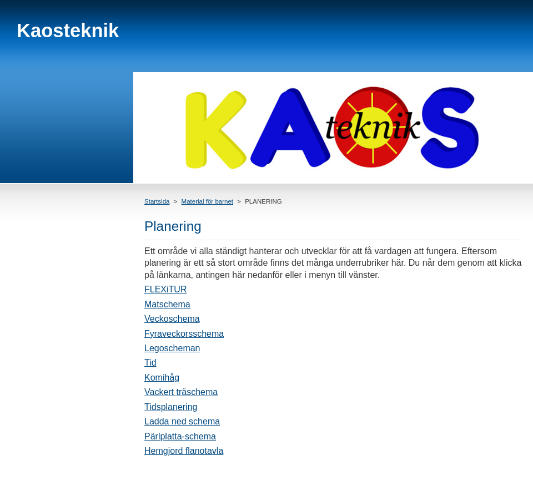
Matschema (167, 304)
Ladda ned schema (182, 421)
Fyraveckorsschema (184, 333)
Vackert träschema (181, 392)
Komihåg (161, 377)
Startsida (156, 201)
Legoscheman (172, 348)
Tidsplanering (170, 407)
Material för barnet (207, 201)
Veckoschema (172, 318)
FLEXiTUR (165, 289)
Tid (150, 362)
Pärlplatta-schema (180, 436)
